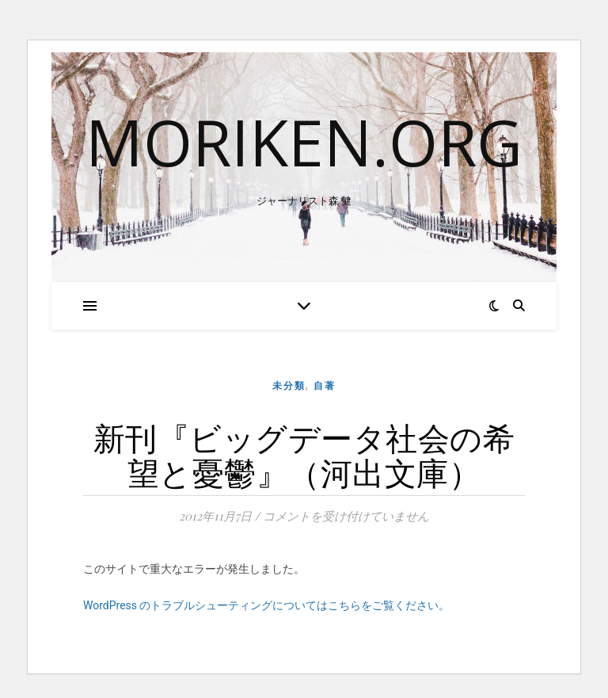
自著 (325, 385)
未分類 (289, 385)
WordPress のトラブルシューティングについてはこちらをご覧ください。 (266, 605)
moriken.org (304, 142)
